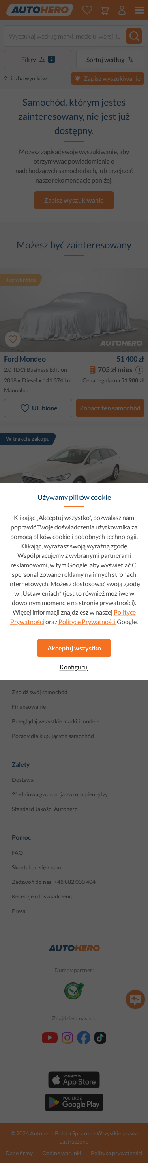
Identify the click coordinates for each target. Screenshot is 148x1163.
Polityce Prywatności (87, 621)
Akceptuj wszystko (74, 648)
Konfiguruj (74, 667)
